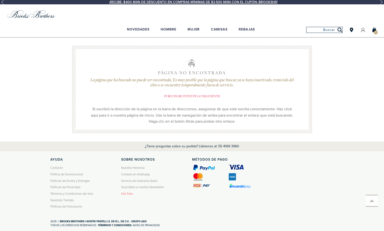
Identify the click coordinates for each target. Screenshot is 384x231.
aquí (94, 115)
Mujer (194, 29)
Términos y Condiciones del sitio (71, 194)
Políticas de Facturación (66, 207)
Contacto (56, 168)
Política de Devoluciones (66, 174)
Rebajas (247, 29)
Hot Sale (127, 194)
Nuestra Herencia (133, 168)
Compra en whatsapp (135, 174)
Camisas (219, 29)
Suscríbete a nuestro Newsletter (142, 187)
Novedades (138, 29)
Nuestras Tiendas (62, 200)
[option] (192, 2)
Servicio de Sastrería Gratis (139, 181)
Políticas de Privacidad (65, 187)
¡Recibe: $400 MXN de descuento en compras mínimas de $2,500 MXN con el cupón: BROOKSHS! (193, 2)
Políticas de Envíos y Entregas (70, 181)
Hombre (168, 29)
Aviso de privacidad (146, 225)
